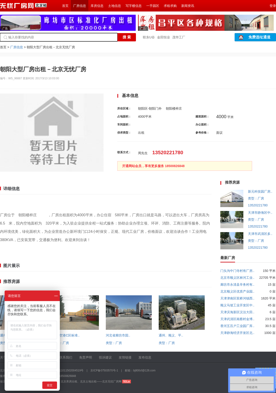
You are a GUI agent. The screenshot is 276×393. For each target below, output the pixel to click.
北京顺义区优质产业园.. (237, 291)
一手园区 (152, 6)
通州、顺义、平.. (171, 335)
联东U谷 (149, 37)
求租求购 (170, 6)
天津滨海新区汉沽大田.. (237, 312)
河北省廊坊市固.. (118, 335)
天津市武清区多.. (260, 234)
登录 (273, 6)
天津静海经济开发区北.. (237, 333)
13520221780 (258, 205)
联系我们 (65, 357)
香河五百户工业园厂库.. (237, 326)
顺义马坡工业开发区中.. (237, 305)
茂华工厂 (178, 37)
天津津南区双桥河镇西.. (237, 298)
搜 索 (127, 37)
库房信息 (97, 6)
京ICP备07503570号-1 (104, 370)
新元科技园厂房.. (260, 191)
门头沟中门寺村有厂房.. (237, 271)
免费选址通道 (259, 37)
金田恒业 (163, 37)
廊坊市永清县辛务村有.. (237, 284)
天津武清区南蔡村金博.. (237, 319)
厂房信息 (79, 6)
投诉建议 (105, 357)
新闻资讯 (187, 6)
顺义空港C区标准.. (66, 335)
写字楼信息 (134, 6)
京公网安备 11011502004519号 (64, 370)
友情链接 (125, 357)
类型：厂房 (61, 343)
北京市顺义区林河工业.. (237, 277)
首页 (65, 6)
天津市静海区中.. (260, 212)
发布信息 (144, 357)
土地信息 (114, 6)
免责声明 (85, 357)
